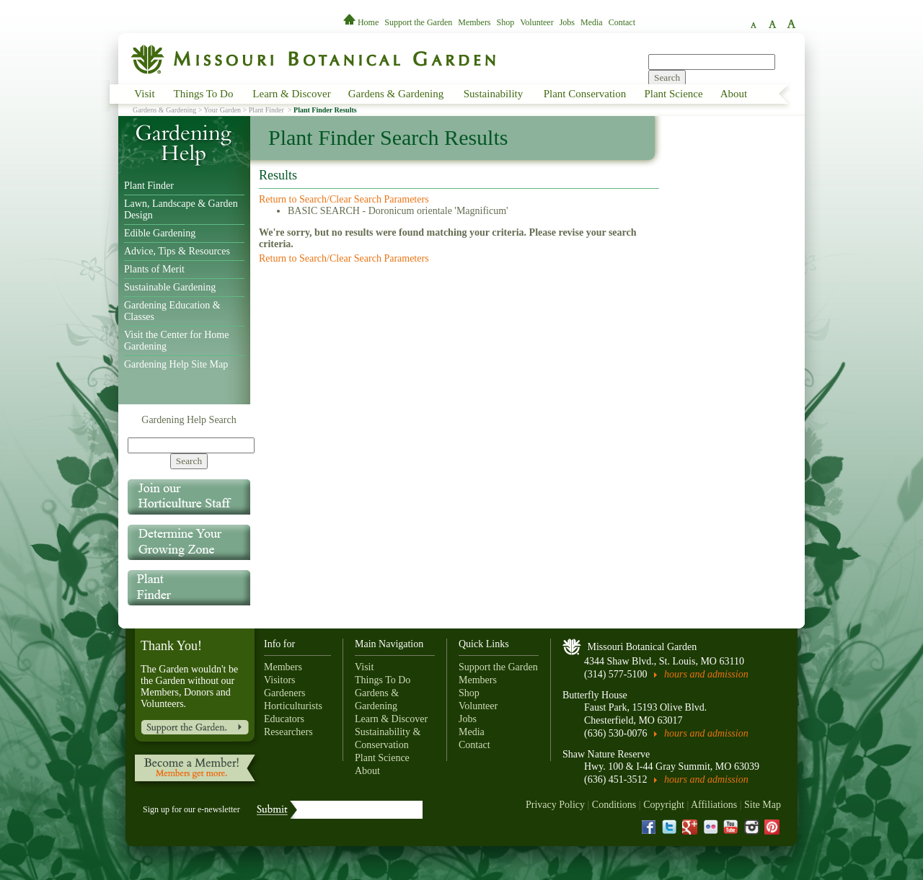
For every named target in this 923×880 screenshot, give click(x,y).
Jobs (567, 22)
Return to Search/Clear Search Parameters (344, 199)
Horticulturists (293, 706)
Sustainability (494, 93)
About (734, 93)
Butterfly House (594, 695)
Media (591, 22)
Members (474, 22)
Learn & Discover (291, 93)
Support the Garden (418, 22)
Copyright (663, 804)
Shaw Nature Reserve (606, 754)
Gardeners (285, 693)
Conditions (614, 804)
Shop (506, 22)
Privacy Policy (555, 804)
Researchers (288, 731)
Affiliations (714, 804)
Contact (622, 22)
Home (362, 22)
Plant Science (673, 93)
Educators (284, 719)
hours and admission (706, 674)
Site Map (762, 804)
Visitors (280, 680)
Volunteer (536, 22)
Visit (144, 93)
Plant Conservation (585, 93)
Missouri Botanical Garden (642, 646)
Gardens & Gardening (395, 93)
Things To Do (204, 93)
